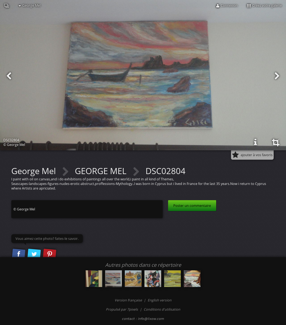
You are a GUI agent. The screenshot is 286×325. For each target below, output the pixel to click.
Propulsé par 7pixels (122, 309)
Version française (129, 300)
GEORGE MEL (102, 171)
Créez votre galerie (264, 5)
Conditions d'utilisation (162, 309)
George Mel (30, 5)
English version (159, 300)
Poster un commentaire (192, 205)
